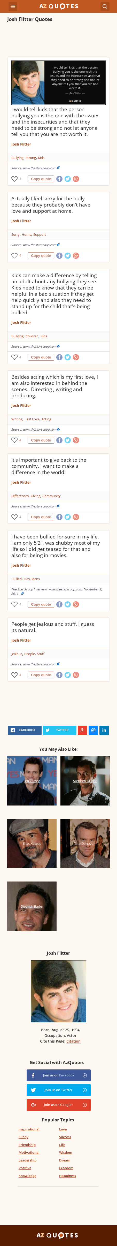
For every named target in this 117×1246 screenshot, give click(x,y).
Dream (64, 1160)
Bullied (16, 578)
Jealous (16, 653)
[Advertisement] (58, 40)
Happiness (67, 1175)
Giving (35, 495)
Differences (20, 495)
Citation (73, 1041)
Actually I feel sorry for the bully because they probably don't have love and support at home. (50, 204)
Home (26, 234)
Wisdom (65, 1152)
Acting (46, 419)
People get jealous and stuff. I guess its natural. (52, 627)
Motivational (29, 1152)
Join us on (58, 1075)
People (29, 653)
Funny (23, 1137)
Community (51, 495)
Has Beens (32, 578)
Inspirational (29, 1129)
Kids (41, 157)
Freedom (66, 1168)
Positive (25, 1168)
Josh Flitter (21, 144)
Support (39, 234)
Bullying (17, 157)
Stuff (40, 653)
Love (63, 1129)
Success (65, 1137)
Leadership (27, 1160)
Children (32, 336)
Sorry (15, 234)
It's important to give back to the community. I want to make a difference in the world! (48, 466)
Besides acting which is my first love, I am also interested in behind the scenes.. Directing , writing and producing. (54, 386)
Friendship (27, 1144)
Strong (31, 157)
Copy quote (41, 179)
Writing (16, 419)
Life (62, 1144)
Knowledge (27, 1175)
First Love (32, 419)
